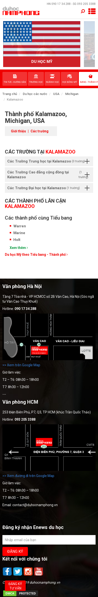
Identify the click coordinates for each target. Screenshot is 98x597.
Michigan (71, 94)
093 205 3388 (86, 4)
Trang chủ (9, 94)
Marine (19, 233)
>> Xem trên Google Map (21, 365)
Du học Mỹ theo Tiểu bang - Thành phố (36, 254)
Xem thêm (19, 248)
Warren (19, 226)
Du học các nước (35, 94)
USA (56, 94)
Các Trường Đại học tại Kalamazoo (48, 188)
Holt (16, 240)
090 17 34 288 (61, 4)
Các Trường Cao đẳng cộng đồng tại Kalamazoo (49, 174)
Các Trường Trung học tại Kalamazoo (48, 161)
